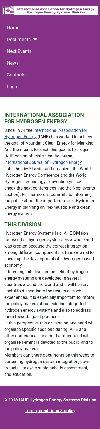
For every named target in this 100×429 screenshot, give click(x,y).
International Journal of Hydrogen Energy (43, 162)
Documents (19, 39)
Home (13, 27)
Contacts (16, 75)
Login (12, 86)
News (13, 63)
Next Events (19, 51)
